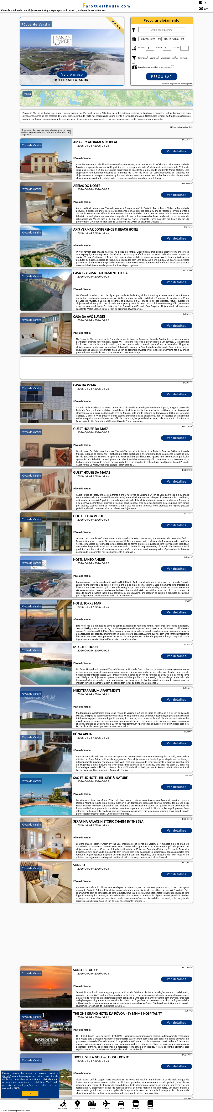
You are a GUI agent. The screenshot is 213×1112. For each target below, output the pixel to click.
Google (6, 1076)
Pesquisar (161, 76)
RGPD (17, 1088)
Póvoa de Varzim (31, 145)
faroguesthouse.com (106, 6)
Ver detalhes (176, 151)
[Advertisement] (106, 935)
